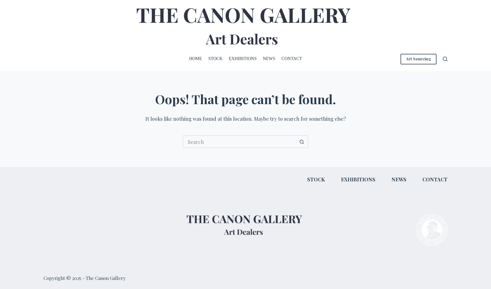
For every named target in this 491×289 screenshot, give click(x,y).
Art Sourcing (418, 58)
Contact (292, 58)
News (269, 58)
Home (195, 58)
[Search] (445, 59)
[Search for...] (239, 141)
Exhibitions (243, 58)
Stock (215, 58)
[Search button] (302, 141)
